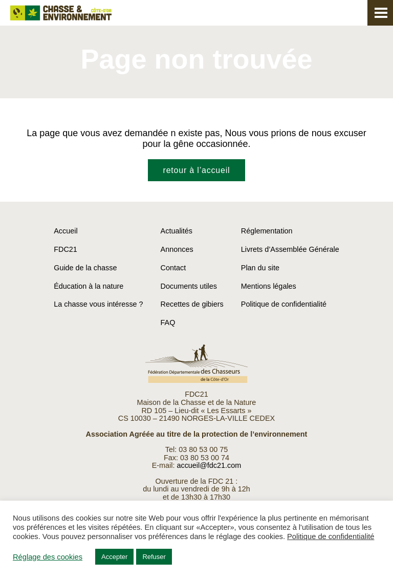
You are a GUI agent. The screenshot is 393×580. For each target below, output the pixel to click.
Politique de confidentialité (283, 304)
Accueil (65, 231)
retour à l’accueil (196, 170)
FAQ (168, 322)
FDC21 (65, 249)
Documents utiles (189, 286)
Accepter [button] (114, 557)
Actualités (176, 231)
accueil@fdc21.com (209, 465)
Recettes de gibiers (192, 304)
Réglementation (267, 231)
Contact (173, 268)
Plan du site (260, 268)
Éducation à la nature (88, 286)
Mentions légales (268, 286)
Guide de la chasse (85, 268)
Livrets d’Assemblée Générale (290, 249)
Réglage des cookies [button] (47, 557)
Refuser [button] (154, 557)
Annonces (177, 249)
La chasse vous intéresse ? (98, 304)
